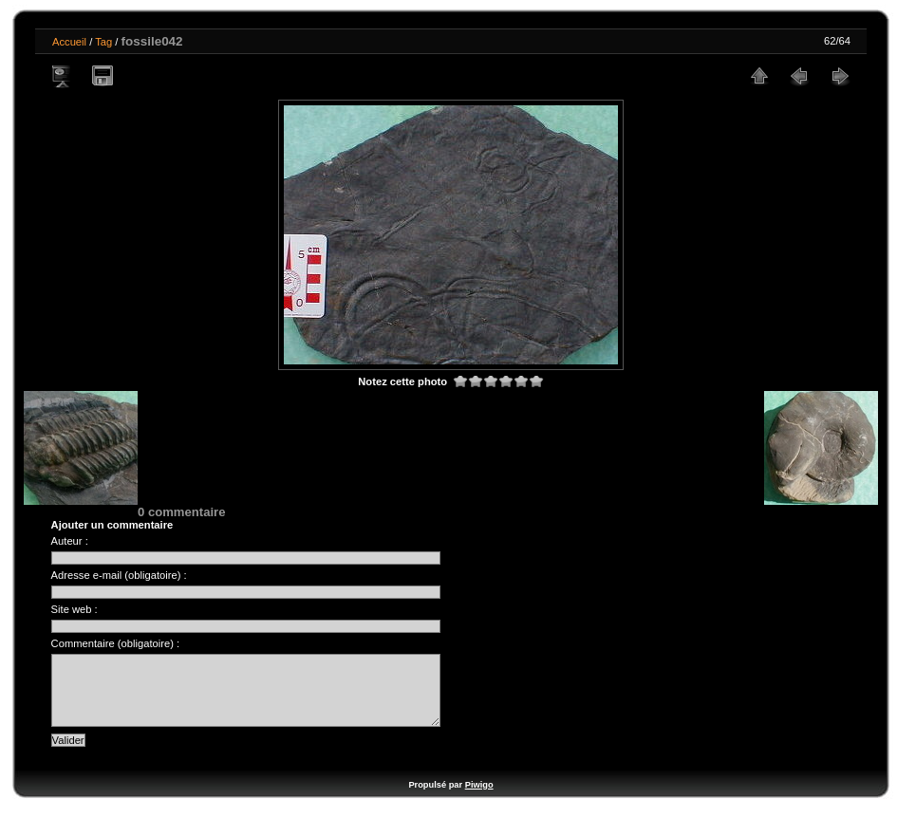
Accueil (69, 41)
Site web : (74, 609)
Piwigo (479, 799)
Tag (103, 41)
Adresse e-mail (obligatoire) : (119, 575)
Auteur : (69, 541)
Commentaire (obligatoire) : (115, 643)
